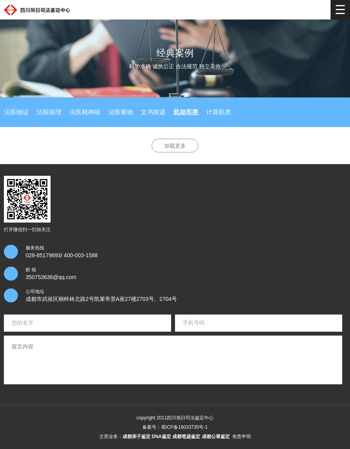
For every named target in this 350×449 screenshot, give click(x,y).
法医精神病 (84, 112)
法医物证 (16, 112)
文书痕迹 (153, 112)
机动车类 (185, 112)
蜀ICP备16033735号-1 (184, 427)
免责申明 (241, 436)
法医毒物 (120, 112)
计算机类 (218, 112)
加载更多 (175, 146)
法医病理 (49, 112)
